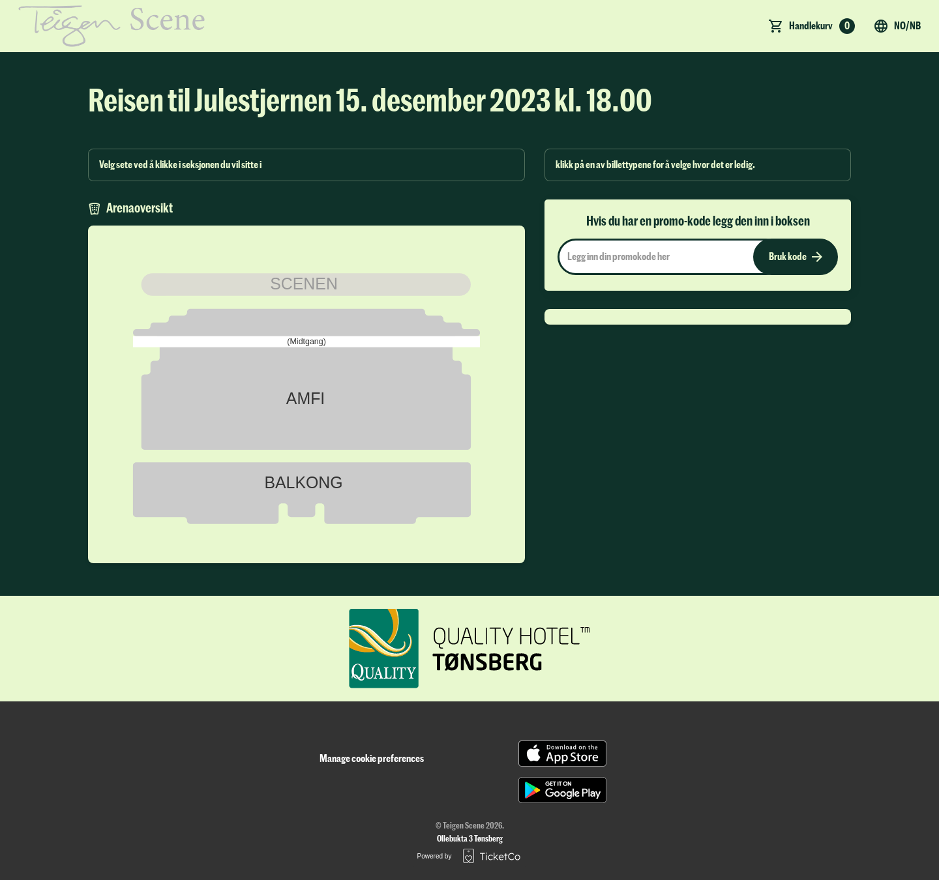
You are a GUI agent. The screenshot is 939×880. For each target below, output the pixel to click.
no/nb (897, 26)
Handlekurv (822, 26)
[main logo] (111, 26)
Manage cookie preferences (372, 759)
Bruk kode (795, 257)
